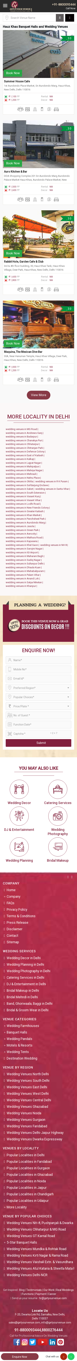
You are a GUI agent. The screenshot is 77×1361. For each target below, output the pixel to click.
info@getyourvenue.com (56, 1322)
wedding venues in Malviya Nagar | (25, 470)
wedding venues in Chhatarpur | (23, 444)
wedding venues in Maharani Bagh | (25, 556)
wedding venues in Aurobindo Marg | (26, 522)
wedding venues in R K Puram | (52, 481)
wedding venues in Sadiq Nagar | (24, 559)
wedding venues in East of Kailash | (25, 455)
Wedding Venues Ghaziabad (27, 1107)
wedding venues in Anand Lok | (23, 578)
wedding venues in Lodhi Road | (24, 503)
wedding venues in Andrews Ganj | (25, 433)
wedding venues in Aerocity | (22, 533)
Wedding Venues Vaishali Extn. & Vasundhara (40, 1262)
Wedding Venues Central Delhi (29, 1100)
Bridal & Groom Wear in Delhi (27, 1010)
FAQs (10, 903)
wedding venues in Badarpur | (22, 436)
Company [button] (13, 896)
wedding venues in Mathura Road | (25, 537)
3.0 (68, 38)
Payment (40, 1293)
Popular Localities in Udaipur (28, 1201)
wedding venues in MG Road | (22, 429)
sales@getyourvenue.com (24, 1322)
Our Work (48, 1289)
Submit (41, 743)
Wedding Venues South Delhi (28, 1081)
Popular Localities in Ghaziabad (30, 1175)
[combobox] (38, 688)
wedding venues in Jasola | (21, 526)
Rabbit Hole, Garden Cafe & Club (23, 261)
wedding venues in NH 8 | (54, 545)
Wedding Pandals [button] (19, 1039)
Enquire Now (19, 1356)
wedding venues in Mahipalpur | (23, 466)
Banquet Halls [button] (17, 1032)
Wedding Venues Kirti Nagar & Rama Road (37, 1255)
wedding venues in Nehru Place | (24, 477)
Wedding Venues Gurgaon (26, 1120)
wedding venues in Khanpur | (22, 586)
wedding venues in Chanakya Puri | (25, 440)
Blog (22, 1289)
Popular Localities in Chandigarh (30, 1194)
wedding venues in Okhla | (20, 481)
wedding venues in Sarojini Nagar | (25, 548)
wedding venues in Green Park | (23, 530)
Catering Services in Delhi (25, 977)
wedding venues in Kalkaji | (21, 459)
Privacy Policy (17, 909)
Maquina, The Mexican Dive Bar (23, 351)
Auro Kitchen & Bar (15, 171)
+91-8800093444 (63, 4)
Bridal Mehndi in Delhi (22, 997)
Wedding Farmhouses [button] (23, 1026)
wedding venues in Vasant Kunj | (24, 496)
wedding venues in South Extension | (26, 492)
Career (52, 1293)
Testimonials (34, 1289)
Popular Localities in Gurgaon (28, 1168)
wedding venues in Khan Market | (24, 515)
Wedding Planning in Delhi (25, 964)
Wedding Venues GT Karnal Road (31, 1236)
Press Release (17, 923)
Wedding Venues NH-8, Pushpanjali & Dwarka (40, 1223)
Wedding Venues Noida (24, 1113)
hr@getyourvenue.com (53, 1298)
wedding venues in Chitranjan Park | (25, 447)
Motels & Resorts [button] (20, 1045)
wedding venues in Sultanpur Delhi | (26, 563)
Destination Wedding (22, 1058)
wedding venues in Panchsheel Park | (26, 518)
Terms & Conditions (21, 916)
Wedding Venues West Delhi (28, 1094)
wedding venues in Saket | (20, 488)
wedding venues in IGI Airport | (23, 552)
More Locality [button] (17, 1207)
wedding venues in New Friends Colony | (28, 507)
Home (11, 890)
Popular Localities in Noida (26, 1181)
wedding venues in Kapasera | (23, 541)
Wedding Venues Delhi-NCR (27, 1275)
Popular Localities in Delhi (25, 1155)
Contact (12, 936)
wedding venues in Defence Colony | (26, 451)
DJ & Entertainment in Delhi (26, 984)
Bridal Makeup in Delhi (23, 990)
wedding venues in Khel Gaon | (23, 545)
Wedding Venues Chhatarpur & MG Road (36, 1229)
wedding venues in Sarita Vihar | (53, 488)
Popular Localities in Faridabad (29, 1162)
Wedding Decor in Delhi (24, 958)
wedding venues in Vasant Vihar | (24, 500)
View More (38, 395)
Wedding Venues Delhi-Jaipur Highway (35, 1133)
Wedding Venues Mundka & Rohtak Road (36, 1249)
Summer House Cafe (17, 81)
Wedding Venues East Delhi (27, 1087)
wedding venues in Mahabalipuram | (26, 571)
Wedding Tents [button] (18, 1052)
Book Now (13, 73)
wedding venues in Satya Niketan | (25, 582)
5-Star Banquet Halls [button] (22, 1242)
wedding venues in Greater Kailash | (26, 511)
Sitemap (13, 942)
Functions (28, 1293)
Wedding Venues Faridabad (27, 1126)
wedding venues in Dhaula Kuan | (24, 567)
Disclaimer (14, 929)
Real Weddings (65, 1289)
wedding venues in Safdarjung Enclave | (28, 485)
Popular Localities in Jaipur (27, 1188)
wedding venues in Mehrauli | (22, 474)
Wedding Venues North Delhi (28, 1074)
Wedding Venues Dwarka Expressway (34, 1139)
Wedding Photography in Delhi (28, 971)
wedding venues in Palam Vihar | (24, 574)
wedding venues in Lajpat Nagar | (24, 462)
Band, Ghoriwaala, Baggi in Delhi (29, 1004)
